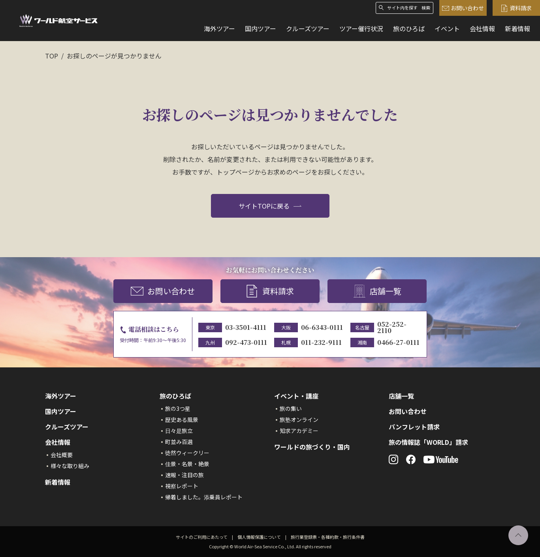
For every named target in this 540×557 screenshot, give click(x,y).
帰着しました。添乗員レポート (204, 497)
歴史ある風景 (181, 419)
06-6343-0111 (322, 327)
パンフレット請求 (414, 426)
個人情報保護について (259, 537)
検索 (425, 8)
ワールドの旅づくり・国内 (312, 447)
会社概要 (62, 455)
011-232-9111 (321, 342)
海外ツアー (219, 28)
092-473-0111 (246, 342)
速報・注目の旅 (184, 475)
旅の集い (291, 408)
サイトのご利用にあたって (202, 537)
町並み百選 (179, 442)
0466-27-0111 (398, 342)
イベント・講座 (296, 396)
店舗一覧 (377, 291)
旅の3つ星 (177, 408)
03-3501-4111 (245, 327)
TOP (51, 55)
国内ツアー (260, 28)
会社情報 (482, 28)
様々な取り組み (70, 466)
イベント (447, 28)
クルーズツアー (307, 28)
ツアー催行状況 (361, 28)
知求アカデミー (299, 431)
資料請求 (516, 8)
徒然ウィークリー (187, 453)
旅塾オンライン (299, 419)
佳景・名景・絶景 (187, 464)
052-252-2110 (391, 327)
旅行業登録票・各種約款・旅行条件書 (328, 537)
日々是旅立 (179, 431)
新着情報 (517, 28)
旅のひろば (409, 28)
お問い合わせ (463, 8)
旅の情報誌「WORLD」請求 (428, 442)
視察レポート (181, 486)
